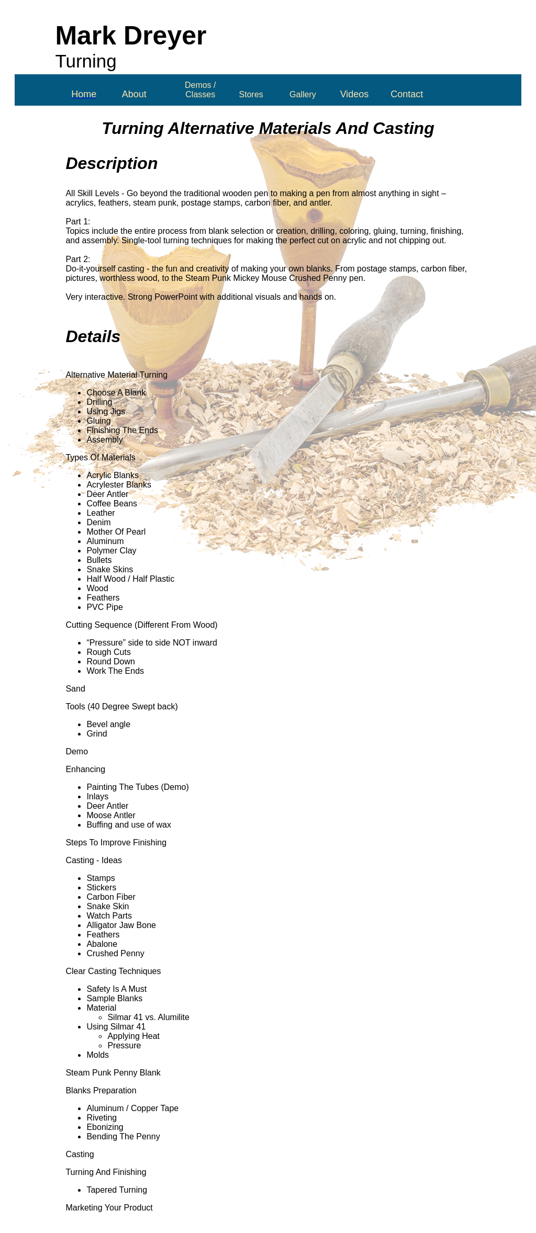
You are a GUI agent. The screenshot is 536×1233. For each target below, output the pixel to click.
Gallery (302, 94)
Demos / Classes (200, 90)
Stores (251, 94)
